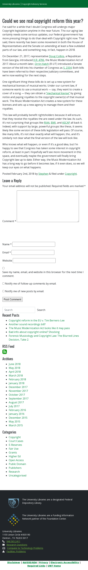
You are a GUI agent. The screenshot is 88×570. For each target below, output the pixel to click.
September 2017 (18, 398)
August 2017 (16, 402)
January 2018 (16, 383)
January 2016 (16, 414)
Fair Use (13, 448)
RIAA (47, 122)
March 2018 (16, 375)
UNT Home (54, 565)
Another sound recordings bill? (27, 324)
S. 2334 (67, 67)
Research (14, 471)
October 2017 (17, 394)
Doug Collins (56, 56)
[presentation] (26, 233)
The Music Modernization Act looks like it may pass (39, 328)
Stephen (43, 173)
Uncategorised (17, 475)
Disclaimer (13, 562)
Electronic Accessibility (65, 562)
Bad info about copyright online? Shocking (34, 332)
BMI (53, 122)
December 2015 (18, 417)
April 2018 (15, 371)
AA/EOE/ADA (30, 562)
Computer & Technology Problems (25, 548)
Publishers (15, 468)
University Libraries (11, 4)
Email (6, 252)
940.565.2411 (13, 541)
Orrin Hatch (42, 64)
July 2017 (14, 406)
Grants (13, 452)
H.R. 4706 (38, 60)
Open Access (16, 460)
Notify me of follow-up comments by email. (30, 283)
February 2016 (17, 410)
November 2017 (18, 391)
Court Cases (16, 441)
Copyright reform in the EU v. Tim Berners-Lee (37, 320)
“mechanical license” (58, 93)
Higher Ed (15, 456)
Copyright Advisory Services (34, 4)
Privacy (43, 562)
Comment (9, 221)
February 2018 (17, 379)
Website (7, 260)
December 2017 (18, 387)
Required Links (36, 565)
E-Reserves (15, 445)
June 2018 (15, 364)
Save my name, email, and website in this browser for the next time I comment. (43, 274)
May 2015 (14, 421)
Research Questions (17, 544)
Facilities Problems (16, 551)
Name (7, 244)
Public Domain (17, 464)
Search (41, 310)
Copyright (71, 173)
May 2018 (14, 368)
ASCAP (66, 122)
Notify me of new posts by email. (24, 291)
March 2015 (16, 425)
